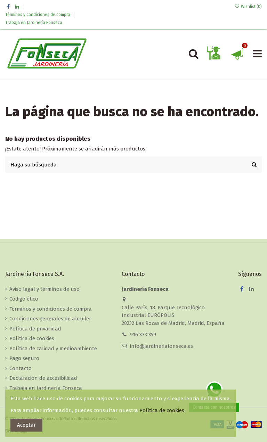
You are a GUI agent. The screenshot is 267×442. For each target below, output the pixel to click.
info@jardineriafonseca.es (161, 346)
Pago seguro (24, 358)
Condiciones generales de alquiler (50, 319)
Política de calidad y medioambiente (53, 348)
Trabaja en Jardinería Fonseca (33, 22)
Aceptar (26, 425)
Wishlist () (248, 6)
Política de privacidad (35, 329)
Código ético (23, 299)
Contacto (20, 368)
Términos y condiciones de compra (38, 14)
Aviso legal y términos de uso (44, 289)
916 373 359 (143, 335)
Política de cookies (31, 338)
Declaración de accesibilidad (43, 378)
